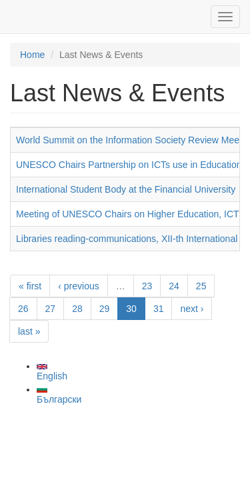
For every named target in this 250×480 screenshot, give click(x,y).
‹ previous (78, 286)
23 (147, 286)
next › (191, 308)
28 (77, 308)
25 (201, 286)
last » (29, 331)
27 (50, 308)
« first (30, 286)
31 (158, 308)
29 (104, 308)
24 (174, 286)
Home (32, 54)
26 (23, 308)
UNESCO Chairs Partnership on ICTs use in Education (128, 164)
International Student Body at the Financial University (125, 189)
